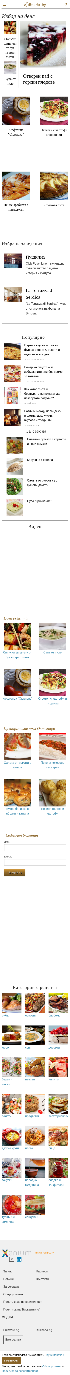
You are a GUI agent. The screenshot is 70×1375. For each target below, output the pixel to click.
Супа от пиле (9, 81)
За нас (8, 1271)
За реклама (11, 1286)
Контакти (42, 1279)
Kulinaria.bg (44, 1330)
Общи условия (51, 1366)
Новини (8, 1279)
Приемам (11, 1360)
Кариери (42, 1271)
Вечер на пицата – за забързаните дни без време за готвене (43, 372)
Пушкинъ (36, 257)
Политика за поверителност (20, 1370)
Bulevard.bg (11, 1330)
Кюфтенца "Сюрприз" (16, 132)
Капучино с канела (40, 459)
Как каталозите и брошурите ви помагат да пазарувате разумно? (42, 394)
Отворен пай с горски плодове (39, 79)
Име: (35, 845)
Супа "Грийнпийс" (39, 501)
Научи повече (53, 1354)
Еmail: (35, 860)
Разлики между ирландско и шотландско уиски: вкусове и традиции (42, 416)
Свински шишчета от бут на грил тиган (10, 48)
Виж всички (13, 1339)
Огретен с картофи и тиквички (54, 132)
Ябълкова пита (53, 205)
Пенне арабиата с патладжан (16, 207)
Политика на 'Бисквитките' (21, 1309)
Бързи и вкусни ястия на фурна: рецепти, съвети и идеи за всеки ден (42, 350)
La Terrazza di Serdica (39, 293)
